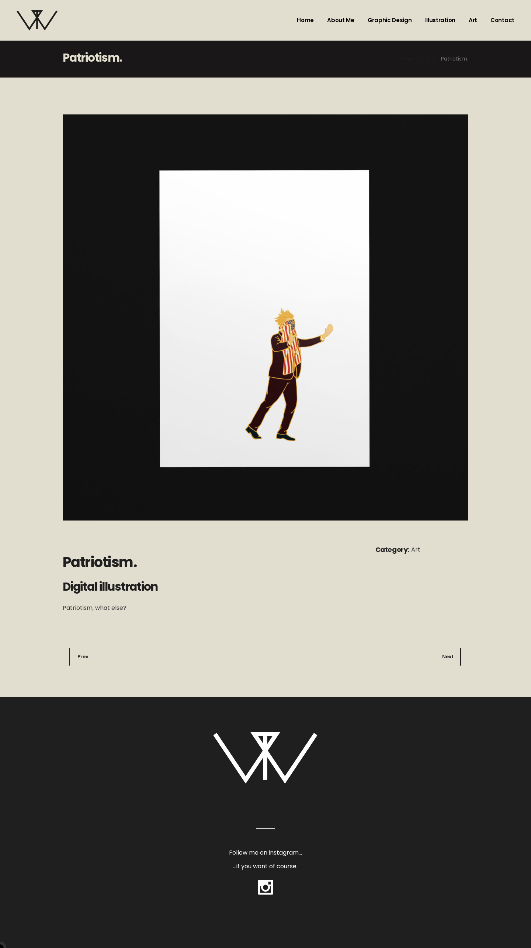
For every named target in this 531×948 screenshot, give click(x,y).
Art (415, 549)
